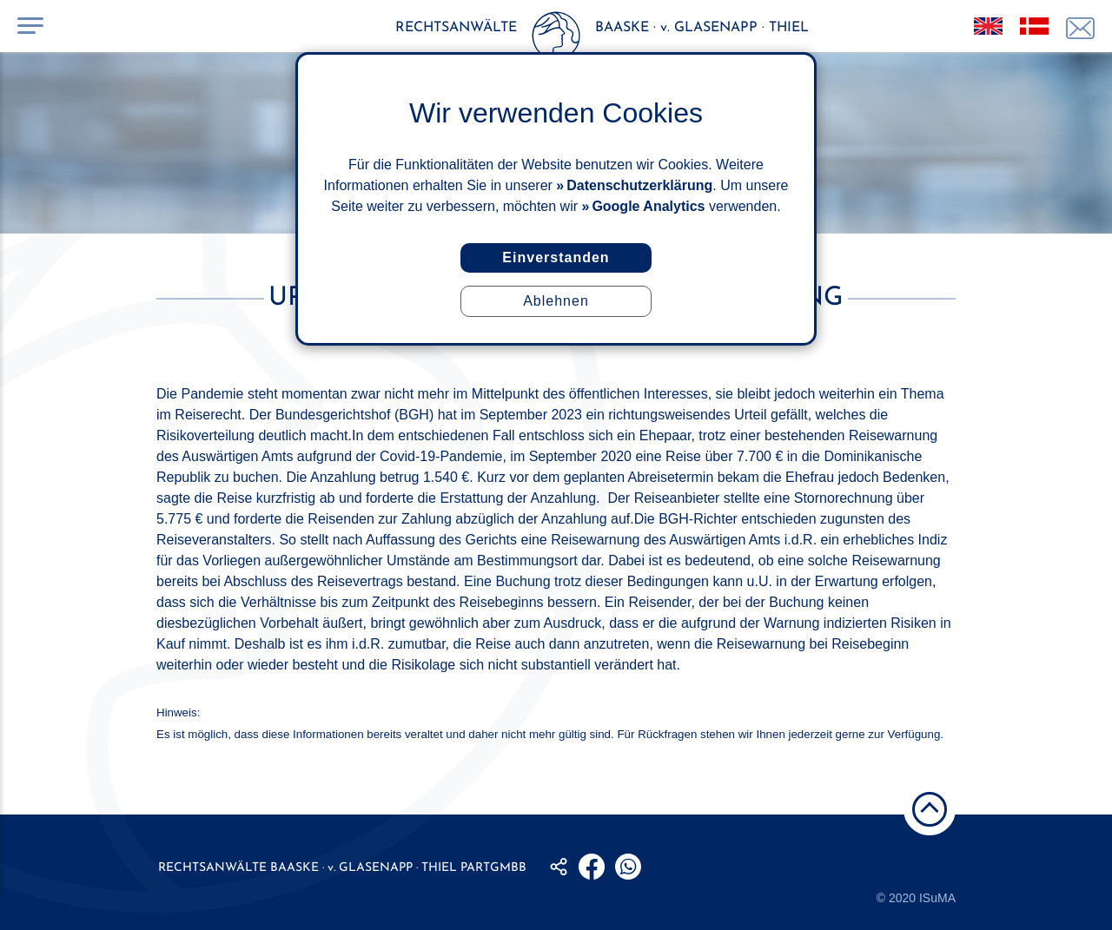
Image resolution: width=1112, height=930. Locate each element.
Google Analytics (648, 206)
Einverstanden (555, 257)
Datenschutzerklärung (639, 185)
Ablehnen (556, 301)
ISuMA (937, 898)
